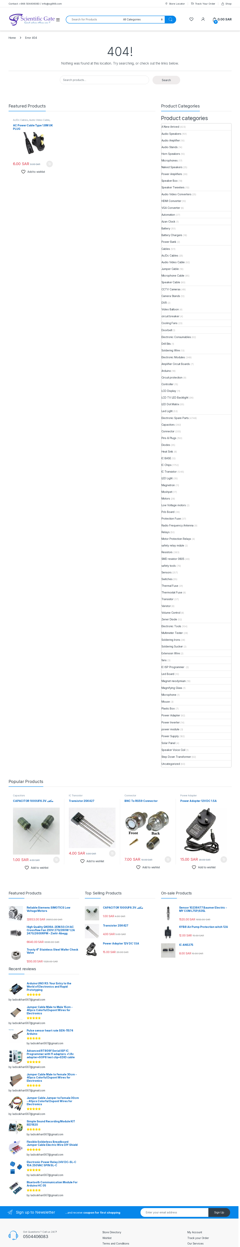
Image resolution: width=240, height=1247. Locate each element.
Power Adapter (170, 715)
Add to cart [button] (49, 164)
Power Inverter (170, 722)
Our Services (195, 1243)
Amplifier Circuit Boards (175, 364)
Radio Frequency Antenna (177, 525)
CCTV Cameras (171, 289)
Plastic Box (168, 708)
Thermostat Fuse (171, 592)
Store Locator (175, 3)
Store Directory (111, 1232)
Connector (168, 431)
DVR (164, 302)
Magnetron (168, 485)
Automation (168, 214)
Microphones (169, 160)
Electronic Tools (171, 626)
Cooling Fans (169, 323)
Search (166, 80)
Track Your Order (203, 3)
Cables (165, 248)
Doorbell (166, 330)
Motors (165, 498)
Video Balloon (170, 309)
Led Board (167, 674)
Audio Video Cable (39, 120)
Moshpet (166, 491)
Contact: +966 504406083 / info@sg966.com (35, 3)
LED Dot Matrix (170, 404)
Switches (167, 579)
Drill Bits (166, 343)
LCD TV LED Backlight (174, 397)
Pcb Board (168, 511)
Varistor (166, 606)
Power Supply (170, 736)
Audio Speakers (171, 133)
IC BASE (166, 458)
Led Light (167, 411)
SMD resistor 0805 (173, 558)
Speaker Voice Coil (173, 749)
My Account (194, 1232)
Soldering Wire (170, 350)
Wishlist (107, 1238)
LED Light (167, 478)
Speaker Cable (170, 282)
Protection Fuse (171, 518)
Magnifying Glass (171, 687)
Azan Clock (168, 221)
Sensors (166, 572)
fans (164, 660)
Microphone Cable (173, 275)
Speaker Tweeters (173, 187)
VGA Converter (170, 207)
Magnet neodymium (173, 681)
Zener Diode (169, 619)
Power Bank (169, 241)
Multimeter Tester (172, 632)
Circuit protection (171, 377)
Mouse (165, 701)
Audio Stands (169, 147)
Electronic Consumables (176, 337)
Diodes (165, 444)
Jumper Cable (170, 268)
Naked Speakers (171, 167)
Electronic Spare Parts (175, 418)
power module (170, 729)
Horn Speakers (170, 153)
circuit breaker (170, 316)
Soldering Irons (170, 639)
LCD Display (168, 390)
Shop (226, 3)
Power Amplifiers (171, 174)
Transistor (167, 599)
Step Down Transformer (176, 756)
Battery (165, 228)
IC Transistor (169, 471)
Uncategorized (170, 763)
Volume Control (170, 612)
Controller (167, 384)
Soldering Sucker (172, 646)
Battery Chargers (171, 235)
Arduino (166, 370)
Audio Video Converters (176, 194)
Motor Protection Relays (176, 538)
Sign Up (219, 1212)
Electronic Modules (173, 357)
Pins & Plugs (168, 438)
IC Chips (166, 465)
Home (12, 37)
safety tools (168, 565)
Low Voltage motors (173, 505)
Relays (165, 532)
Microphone (169, 694)
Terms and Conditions (115, 1243)
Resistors (167, 552)
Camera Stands (170, 296)
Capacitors (168, 424)
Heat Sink (167, 451)
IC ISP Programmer (173, 667)
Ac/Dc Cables (20, 120)
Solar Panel (168, 743)
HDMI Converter (171, 201)
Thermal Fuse (169, 585)
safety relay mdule (172, 545)
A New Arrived (170, 126)
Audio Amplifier (170, 140)
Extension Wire (170, 653)
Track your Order (198, 1238)
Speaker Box (169, 180)
